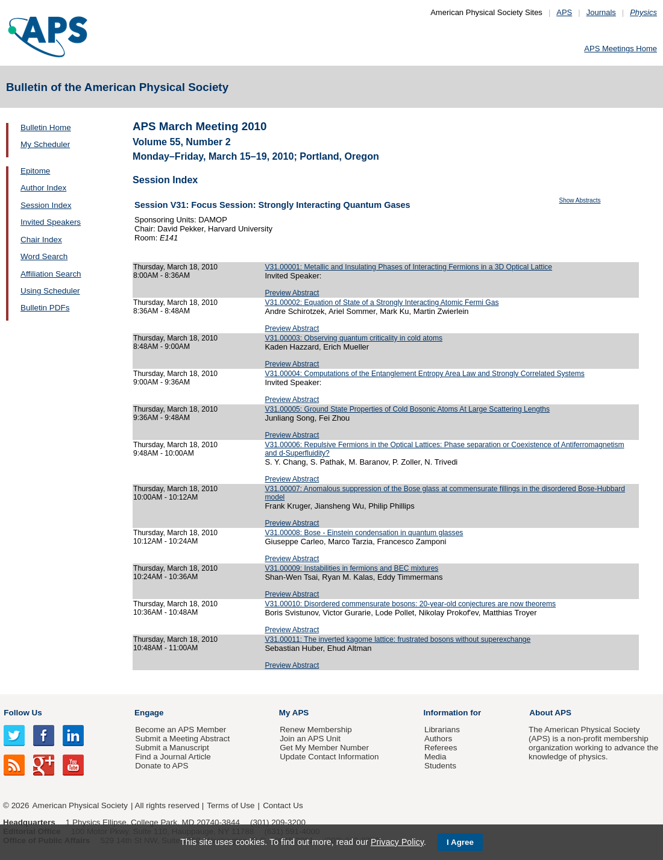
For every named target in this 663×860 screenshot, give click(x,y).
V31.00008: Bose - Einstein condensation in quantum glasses (364, 533)
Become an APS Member (180, 729)
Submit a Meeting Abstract (182, 738)
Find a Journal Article (172, 756)
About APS (550, 712)
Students (440, 765)
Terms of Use (230, 805)
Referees (440, 747)
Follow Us (23, 712)
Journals (601, 12)
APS (564, 12)
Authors (438, 738)
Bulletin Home (45, 127)
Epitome (35, 170)
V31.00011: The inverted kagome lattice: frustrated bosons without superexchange (397, 639)
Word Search (44, 256)
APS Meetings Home (620, 48)
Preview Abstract (292, 293)
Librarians (442, 729)
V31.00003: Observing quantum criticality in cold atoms (353, 338)
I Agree (460, 842)
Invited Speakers (50, 222)
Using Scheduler (50, 290)
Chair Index (41, 239)
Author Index (43, 187)
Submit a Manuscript (172, 747)
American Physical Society (80, 805)
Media (435, 756)
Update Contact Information (329, 756)
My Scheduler (45, 144)
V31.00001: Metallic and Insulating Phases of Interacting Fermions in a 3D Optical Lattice (408, 267)
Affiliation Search (50, 273)
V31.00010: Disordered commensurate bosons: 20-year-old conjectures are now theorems (410, 604)
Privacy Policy (397, 842)
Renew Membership (316, 729)
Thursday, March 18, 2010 (175, 267)
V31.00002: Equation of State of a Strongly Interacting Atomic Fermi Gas (381, 302)
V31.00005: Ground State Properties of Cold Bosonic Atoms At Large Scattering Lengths (407, 409)
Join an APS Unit (310, 738)
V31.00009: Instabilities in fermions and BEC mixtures (351, 568)
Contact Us (283, 805)
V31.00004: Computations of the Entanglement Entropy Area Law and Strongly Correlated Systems (424, 373)
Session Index (45, 205)
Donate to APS (161, 765)
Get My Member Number (324, 747)
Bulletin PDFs (44, 307)
